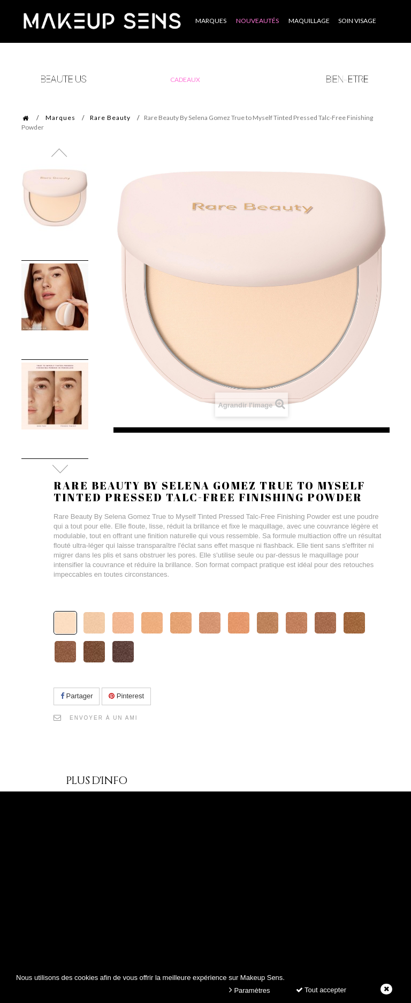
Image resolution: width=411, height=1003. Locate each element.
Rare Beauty (110, 118)
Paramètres (249, 989)
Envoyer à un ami (104, 718)
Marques (60, 118)
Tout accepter (321, 990)
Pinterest (126, 696)
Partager (76, 696)
